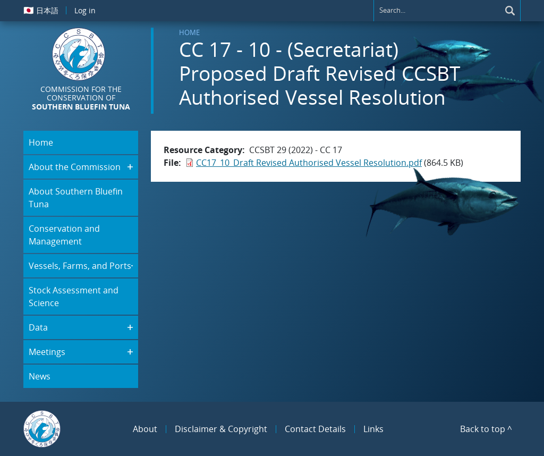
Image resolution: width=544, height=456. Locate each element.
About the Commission (75, 167)
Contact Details (315, 429)
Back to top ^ (486, 429)
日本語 (40, 10)
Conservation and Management (64, 235)
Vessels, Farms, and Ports (80, 266)
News (39, 376)
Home (189, 32)
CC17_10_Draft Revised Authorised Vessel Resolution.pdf (309, 162)
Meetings (47, 352)
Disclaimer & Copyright (221, 429)
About (145, 429)
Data (38, 327)
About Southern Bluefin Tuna (76, 197)
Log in (85, 10)
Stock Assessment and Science (73, 296)
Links (373, 429)
